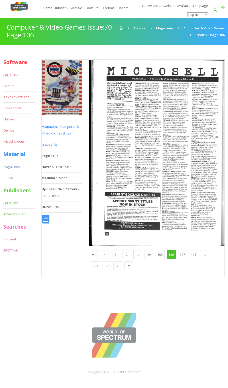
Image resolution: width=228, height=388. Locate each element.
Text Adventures (16, 97)
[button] (223, 8)
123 (95, 266)
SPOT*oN (10, 250)
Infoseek (61, 8)
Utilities (9, 119)
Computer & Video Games (204, 28)
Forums (109, 8)
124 (106, 266)
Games (8, 85)
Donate (123, 8)
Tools (89, 8)
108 (193, 254)
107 (182, 254)
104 (149, 254)
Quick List (10, 74)
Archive (76, 8)
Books (8, 177)
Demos (8, 130)
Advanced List (14, 214)
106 (171, 254)
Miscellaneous (14, 141)
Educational (12, 108)
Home (47, 8)
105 (160, 254)
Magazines (165, 28)
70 (49, 144)
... (138, 254)
